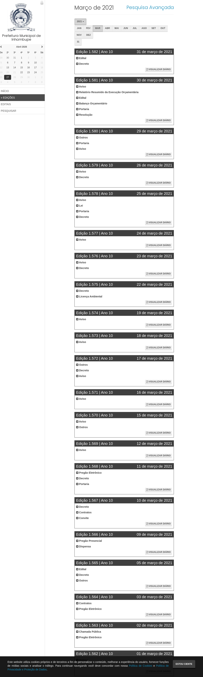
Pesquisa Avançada (150, 7)
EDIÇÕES (10, 97)
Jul (136, 28)
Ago (145, 28)
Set (155, 28)
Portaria (83, 109)
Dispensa (84, 546)
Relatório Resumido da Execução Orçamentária (108, 92)
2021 (81, 21)
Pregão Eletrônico (90, 472)
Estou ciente (184, 664)
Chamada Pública (89, 631)
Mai (118, 28)
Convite (83, 518)
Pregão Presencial (90, 540)
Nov (80, 35)
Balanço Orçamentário (92, 103)
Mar (99, 28)
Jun (127, 28)
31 (79, 41)
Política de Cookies (140, 665)
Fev (89, 28)
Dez (90, 35)
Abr (108, 28)
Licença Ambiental (90, 296)
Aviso (82, 86)
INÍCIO (7, 91)
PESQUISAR (10, 110)
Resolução (85, 114)
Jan (80, 28)
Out (164, 28)
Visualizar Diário (158, 69)
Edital (82, 58)
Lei (80, 205)
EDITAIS (8, 104)
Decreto (83, 63)
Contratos (85, 512)
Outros (83, 137)
